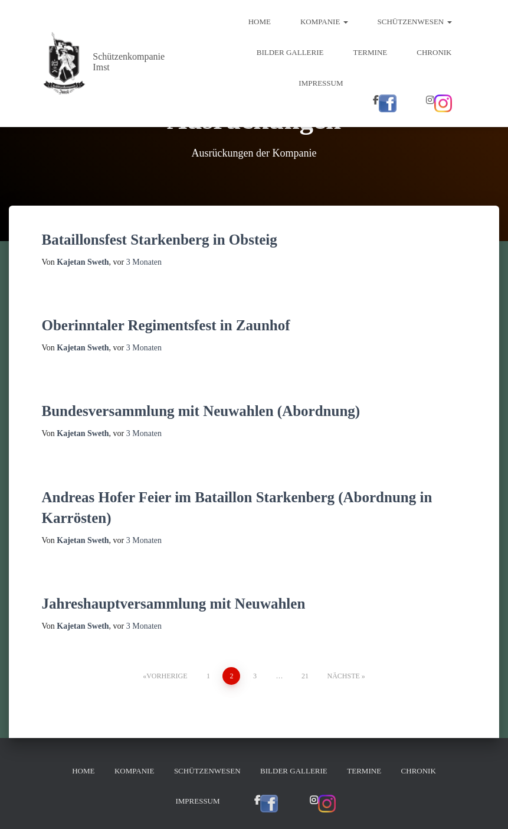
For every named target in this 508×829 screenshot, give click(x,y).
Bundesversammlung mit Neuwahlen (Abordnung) (201, 411)
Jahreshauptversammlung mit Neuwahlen (174, 604)
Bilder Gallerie (290, 52)
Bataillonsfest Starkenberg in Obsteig (159, 240)
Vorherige (166, 676)
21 (305, 676)
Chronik (434, 52)
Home (259, 21)
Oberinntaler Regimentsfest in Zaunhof (166, 325)
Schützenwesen (415, 21)
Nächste (343, 676)
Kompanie (324, 21)
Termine (370, 52)
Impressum (321, 83)
